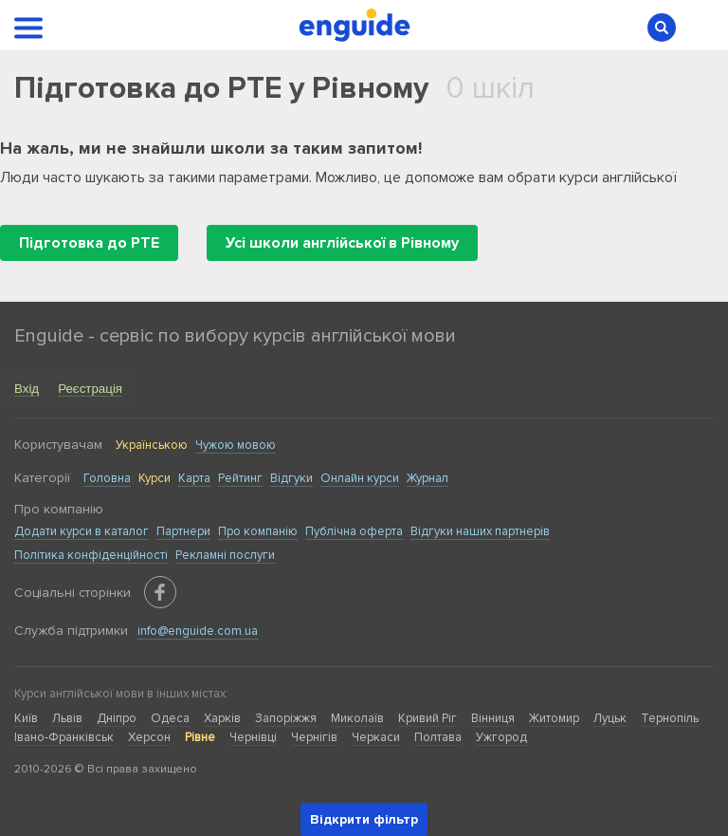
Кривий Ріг (427, 718)
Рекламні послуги (225, 555)
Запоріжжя (286, 718)
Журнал (427, 478)
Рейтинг (240, 478)
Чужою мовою (235, 445)
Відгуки (291, 478)
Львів (67, 718)
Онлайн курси (359, 478)
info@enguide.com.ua (197, 631)
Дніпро (116, 718)
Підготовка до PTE (89, 242)
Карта (194, 478)
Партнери (183, 531)
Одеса (170, 718)
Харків (222, 718)
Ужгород (501, 737)
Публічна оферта (354, 531)
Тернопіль (670, 718)
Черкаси (376, 737)
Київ (26, 718)
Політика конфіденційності (91, 555)
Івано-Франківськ (64, 737)
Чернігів (314, 737)
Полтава (438, 737)
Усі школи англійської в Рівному (342, 242)
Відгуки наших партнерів (480, 531)
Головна (107, 478)
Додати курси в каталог (81, 531)
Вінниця (493, 718)
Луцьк (610, 718)
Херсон (149, 737)
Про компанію (258, 531)
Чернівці (253, 737)
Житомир (554, 718)
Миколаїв (357, 718)
